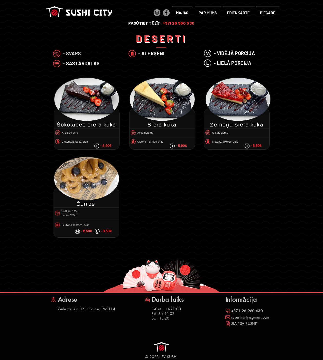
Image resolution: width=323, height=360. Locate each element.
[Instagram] (157, 12)
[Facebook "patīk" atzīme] (59, 355)
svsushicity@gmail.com (250, 317)
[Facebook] (166, 12)
